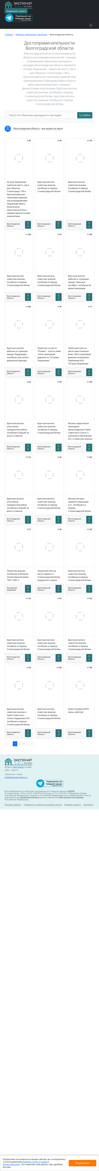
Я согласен (82, 1163)
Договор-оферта (13, 804)
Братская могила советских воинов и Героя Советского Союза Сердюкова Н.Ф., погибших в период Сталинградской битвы (18, 717)
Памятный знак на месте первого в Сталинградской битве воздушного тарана (48, 575)
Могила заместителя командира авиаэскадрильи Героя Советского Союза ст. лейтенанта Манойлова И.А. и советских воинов (80, 431)
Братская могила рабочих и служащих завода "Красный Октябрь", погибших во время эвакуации (79, 282)
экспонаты (18, 767)
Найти (84, 115)
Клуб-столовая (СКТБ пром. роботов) (78, 710)
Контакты (88, 804)
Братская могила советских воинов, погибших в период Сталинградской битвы (48, 187)
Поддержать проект (16, 11)
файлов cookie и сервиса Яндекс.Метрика (26, 1163)
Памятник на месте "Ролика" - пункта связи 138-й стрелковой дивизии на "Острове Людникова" (49, 354)
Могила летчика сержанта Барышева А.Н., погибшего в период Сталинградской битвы (79, 504)
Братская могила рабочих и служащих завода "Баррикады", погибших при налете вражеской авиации (18, 354)
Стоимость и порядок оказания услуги (43, 804)
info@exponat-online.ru (16, 777)
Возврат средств (73, 804)
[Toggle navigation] (90, 25)
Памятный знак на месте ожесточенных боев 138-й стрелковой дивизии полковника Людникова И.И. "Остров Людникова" (79, 356)
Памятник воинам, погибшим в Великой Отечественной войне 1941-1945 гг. (18, 575)
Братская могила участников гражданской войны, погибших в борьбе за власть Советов (18, 429)
